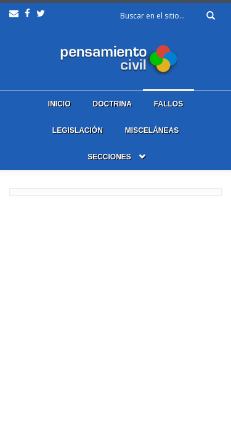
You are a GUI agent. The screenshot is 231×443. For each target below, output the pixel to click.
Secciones (109, 157)
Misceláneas (152, 130)
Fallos (168, 104)
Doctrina (112, 104)
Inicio (59, 104)
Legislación (77, 130)
